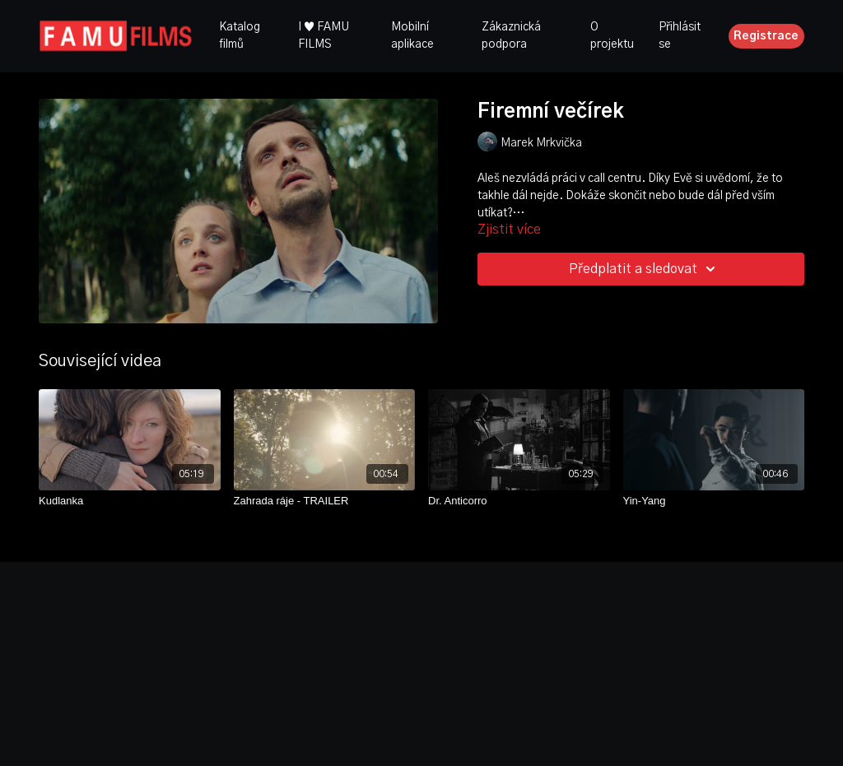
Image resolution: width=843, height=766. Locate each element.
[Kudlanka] (130, 501)
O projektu (612, 35)
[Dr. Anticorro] (519, 501)
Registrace (766, 36)
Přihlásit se (680, 35)
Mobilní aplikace (412, 35)
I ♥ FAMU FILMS (323, 35)
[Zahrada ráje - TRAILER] (325, 501)
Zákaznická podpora (511, 35)
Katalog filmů (239, 35)
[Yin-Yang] (714, 501)
